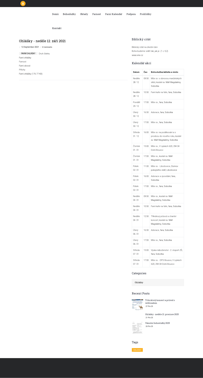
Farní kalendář (113, 14)
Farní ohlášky (25, 57)
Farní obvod (24, 65)
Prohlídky (145, 14)
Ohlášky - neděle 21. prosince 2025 (162, 314)
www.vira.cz (137, 55)
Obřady (84, 14)
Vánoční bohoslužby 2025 (157, 323)
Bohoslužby (69, 14)
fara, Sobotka (174, 92)
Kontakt (56, 28)
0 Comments (47, 47)
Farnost (96, 14)
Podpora (131, 14)
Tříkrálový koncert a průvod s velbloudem (160, 301)
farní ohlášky (28, 53)
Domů (55, 14)
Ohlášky (139, 282)
